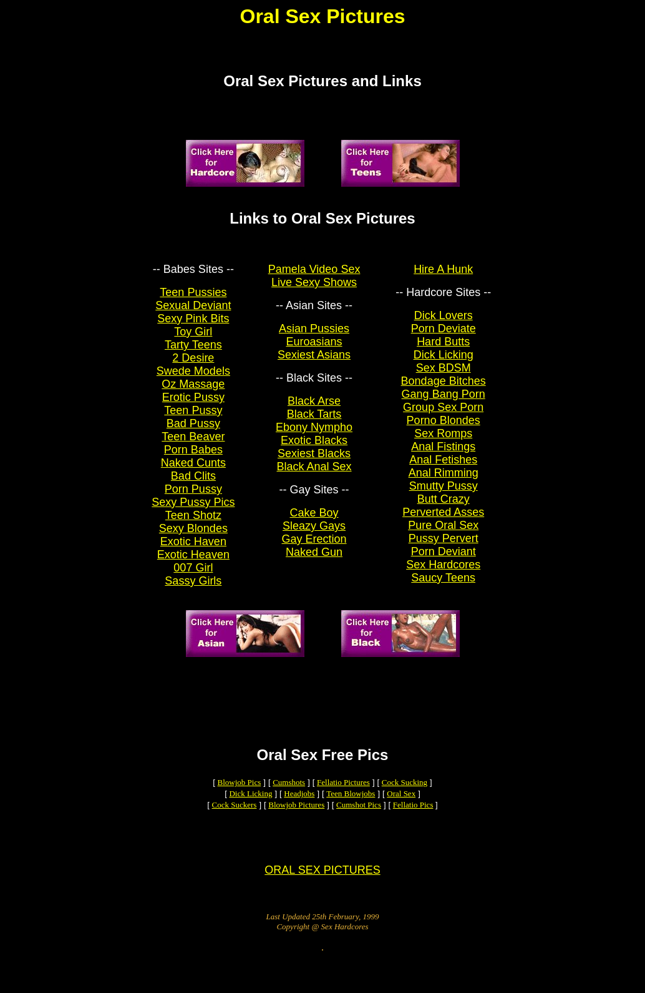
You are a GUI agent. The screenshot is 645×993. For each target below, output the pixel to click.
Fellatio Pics (413, 823)
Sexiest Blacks (314, 461)
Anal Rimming (443, 480)
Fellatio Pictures (343, 801)
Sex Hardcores (443, 572)
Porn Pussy (193, 496)
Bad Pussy (193, 431)
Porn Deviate (443, 336)
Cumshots (289, 801)
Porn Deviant (443, 559)
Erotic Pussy (193, 404)
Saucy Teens (443, 585)
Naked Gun (314, 559)
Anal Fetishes (443, 467)
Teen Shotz (193, 522)
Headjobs (299, 812)
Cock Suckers (234, 823)
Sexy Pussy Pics (193, 509)
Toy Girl (193, 339)
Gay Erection (314, 546)
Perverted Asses (443, 519)
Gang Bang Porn (443, 401)
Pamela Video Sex (314, 276)
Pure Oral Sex (443, 532)
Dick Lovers (443, 323)
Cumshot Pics (358, 823)
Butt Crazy (443, 506)
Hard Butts (443, 349)
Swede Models (193, 378)
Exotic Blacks (314, 448)
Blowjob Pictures (296, 823)
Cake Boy (314, 520)
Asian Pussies (314, 336)
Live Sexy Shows (314, 290)
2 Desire (193, 365)
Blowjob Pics (239, 801)
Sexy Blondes (193, 536)
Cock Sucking (404, 801)
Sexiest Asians (314, 362)
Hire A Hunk (443, 276)
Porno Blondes (443, 428)
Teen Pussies (193, 300)
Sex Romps (443, 441)
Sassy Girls (193, 588)
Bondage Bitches (443, 388)
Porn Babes (193, 457)
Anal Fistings (443, 454)
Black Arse (314, 408)
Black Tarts (314, 421)
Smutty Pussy (443, 493)
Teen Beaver (193, 444)
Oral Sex (401, 812)
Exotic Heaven (193, 562)
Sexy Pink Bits (193, 326)
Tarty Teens (193, 352)
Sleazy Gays (314, 533)
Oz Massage (193, 391)
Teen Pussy (193, 418)
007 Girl (193, 575)
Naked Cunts (193, 470)
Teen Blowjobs (350, 812)
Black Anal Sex (313, 474)
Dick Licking (443, 362)
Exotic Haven (193, 549)
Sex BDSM (443, 375)
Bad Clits (193, 483)
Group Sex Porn (443, 414)
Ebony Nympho (314, 434)
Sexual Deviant (193, 313)
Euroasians (314, 349)
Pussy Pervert (443, 546)
